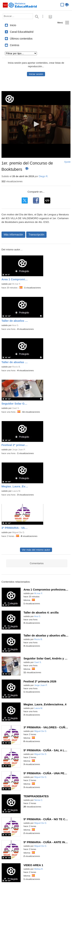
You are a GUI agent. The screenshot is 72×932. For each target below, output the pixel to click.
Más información (13, 234)
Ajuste (67, 162)
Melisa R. (38, 869)
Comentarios (37, 563)
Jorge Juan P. (18, 449)
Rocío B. (16, 367)
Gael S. (16, 408)
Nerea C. (38, 800)
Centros (14, 45)
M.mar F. (16, 284)
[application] (36, 124)
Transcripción (36, 234)
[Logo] (9, 99)
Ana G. (15, 325)
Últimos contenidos (21, 38)
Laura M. (16, 491)
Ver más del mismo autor (36, 549)
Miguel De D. (18, 532)
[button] (36, 124)
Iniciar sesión (36, 74)
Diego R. (43, 176)
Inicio (13, 25)
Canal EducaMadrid (21, 31)
